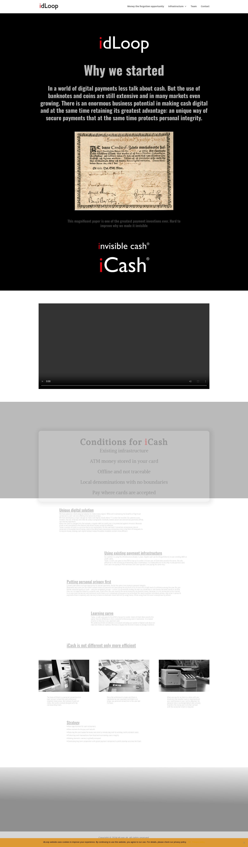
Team (194, 6)
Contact (205, 6)
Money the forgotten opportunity (145, 6)
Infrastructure (175, 6)
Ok (189, 842)
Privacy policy (198, 842)
